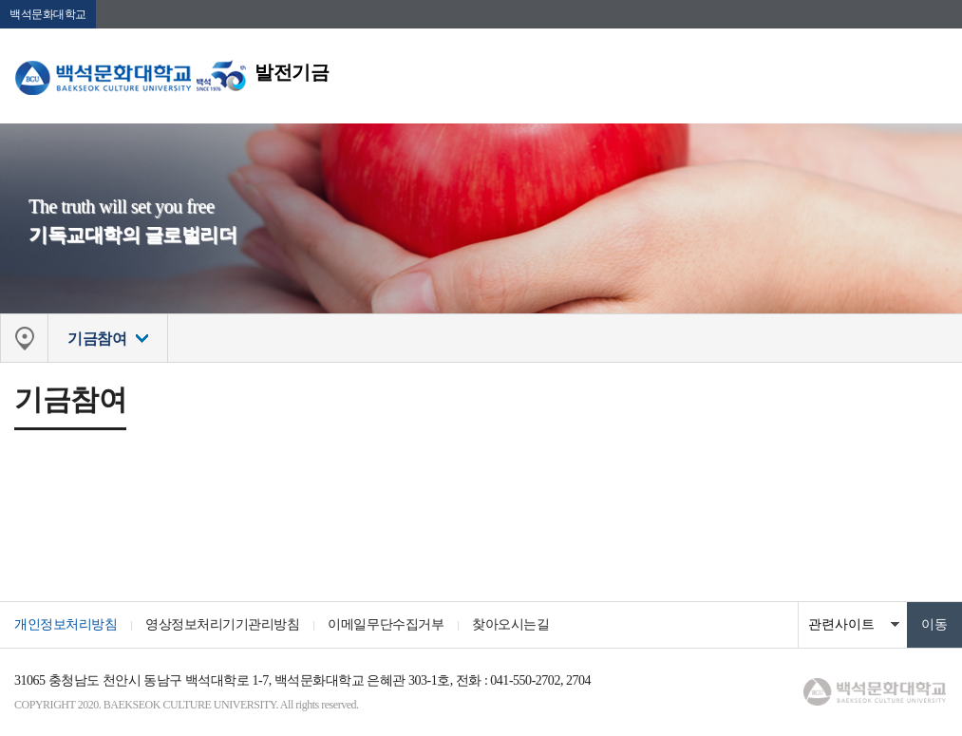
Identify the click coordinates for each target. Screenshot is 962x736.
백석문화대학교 (47, 14)
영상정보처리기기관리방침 (222, 624)
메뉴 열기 (933, 71)
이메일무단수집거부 (385, 624)
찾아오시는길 (510, 624)
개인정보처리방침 (65, 624)
